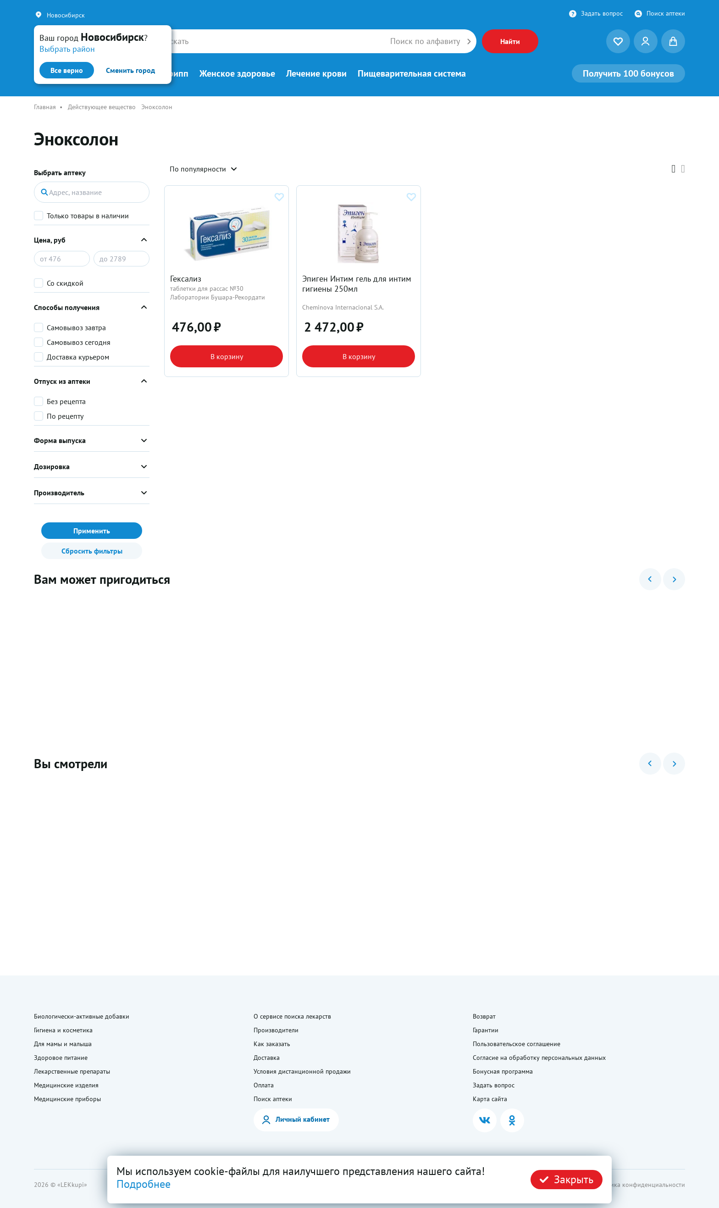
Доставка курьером (78, 356)
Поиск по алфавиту (425, 41)
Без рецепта (66, 401)
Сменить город (130, 70)
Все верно (66, 70)
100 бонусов (628, 73)
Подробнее (143, 1184)
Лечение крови (316, 73)
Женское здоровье (237, 73)
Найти (510, 41)
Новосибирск (66, 15)
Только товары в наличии (88, 215)
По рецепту (65, 416)
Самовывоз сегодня (79, 342)
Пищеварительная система (412, 73)
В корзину (226, 356)
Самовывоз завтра (76, 327)
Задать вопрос (602, 13)
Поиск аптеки (666, 13)
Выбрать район (67, 49)
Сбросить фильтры (91, 550)
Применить (91, 530)
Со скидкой (65, 283)
